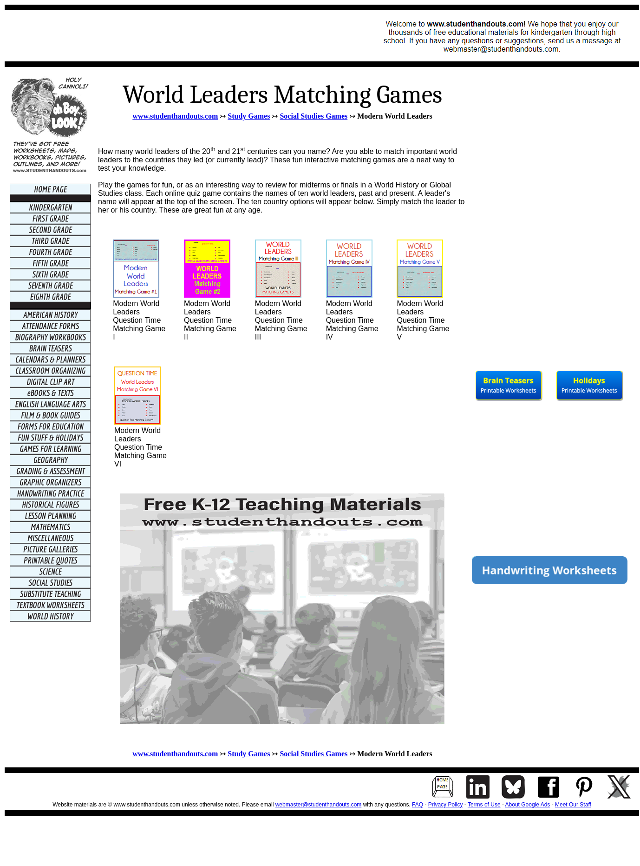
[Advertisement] (179, 36)
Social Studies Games (313, 116)
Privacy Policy (445, 804)
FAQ (417, 804)
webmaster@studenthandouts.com (318, 804)
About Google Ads (527, 804)
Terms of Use (484, 804)
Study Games (249, 116)
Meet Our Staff (573, 804)
